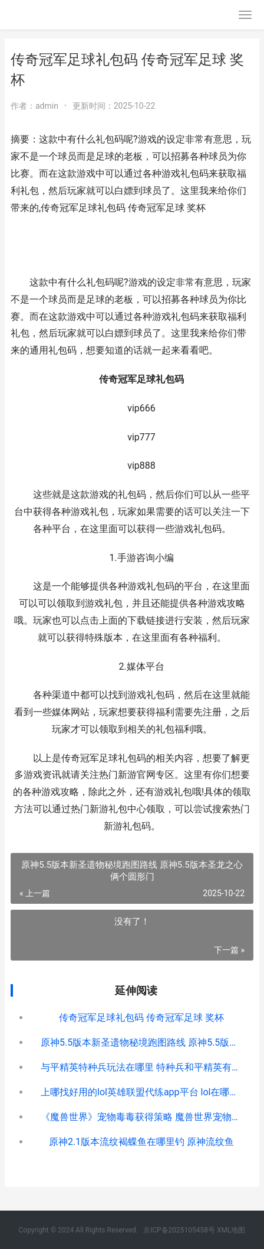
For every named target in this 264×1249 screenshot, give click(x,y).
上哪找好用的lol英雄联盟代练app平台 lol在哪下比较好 (141, 1092)
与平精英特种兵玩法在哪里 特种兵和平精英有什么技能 (141, 1067)
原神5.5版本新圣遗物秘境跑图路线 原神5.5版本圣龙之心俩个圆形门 (141, 1042)
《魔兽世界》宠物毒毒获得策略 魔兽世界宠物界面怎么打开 (141, 1117)
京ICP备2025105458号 (179, 1230)
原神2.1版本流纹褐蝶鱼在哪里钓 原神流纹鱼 (141, 1141)
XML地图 (231, 1230)
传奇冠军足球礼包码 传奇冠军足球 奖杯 (141, 1017)
